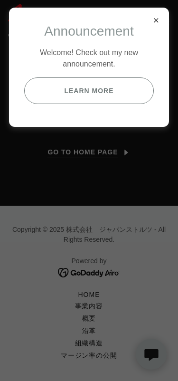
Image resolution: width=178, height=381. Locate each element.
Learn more (88, 91)
